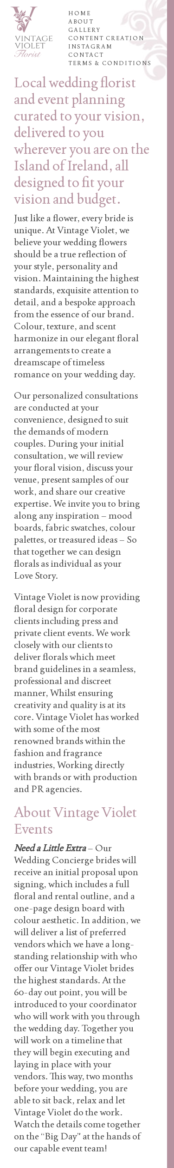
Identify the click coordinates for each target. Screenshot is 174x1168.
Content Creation (106, 38)
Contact (86, 55)
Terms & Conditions (110, 63)
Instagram (90, 46)
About (81, 21)
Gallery (84, 30)
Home (79, 13)
